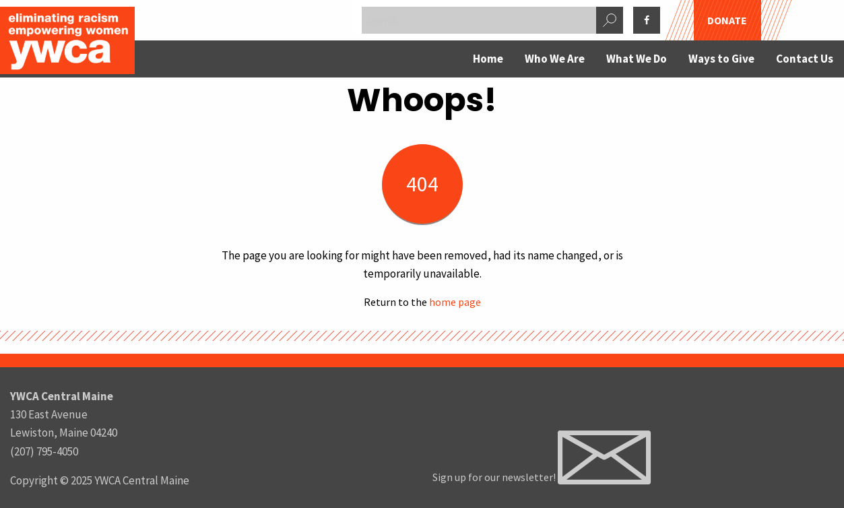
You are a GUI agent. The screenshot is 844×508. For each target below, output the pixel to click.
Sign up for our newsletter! (541, 477)
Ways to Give (721, 58)
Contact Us (804, 58)
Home (488, 58)
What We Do (636, 58)
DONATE (727, 20)
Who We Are (555, 58)
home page (455, 302)
